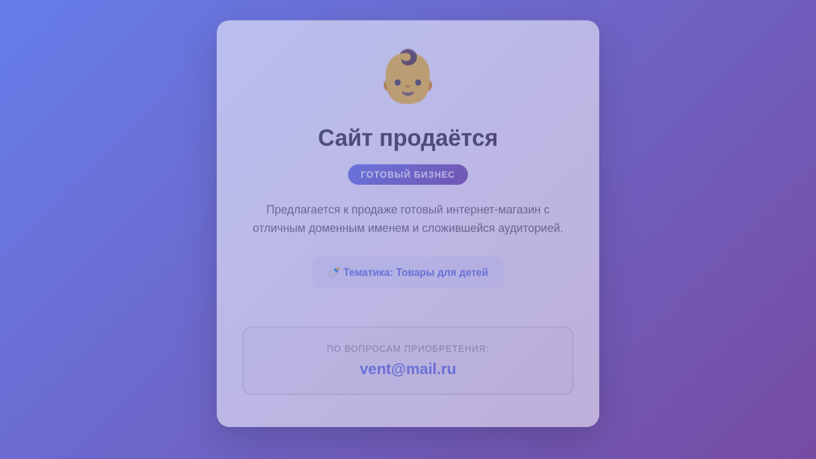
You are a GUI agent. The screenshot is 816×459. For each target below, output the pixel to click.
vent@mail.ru (408, 366)
